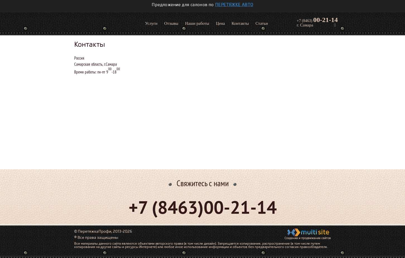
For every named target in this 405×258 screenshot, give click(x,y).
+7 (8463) (317, 19)
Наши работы (197, 23)
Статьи (261, 23)
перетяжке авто (234, 4)
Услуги (151, 23)
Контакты (240, 23)
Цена (220, 23)
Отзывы (171, 23)
